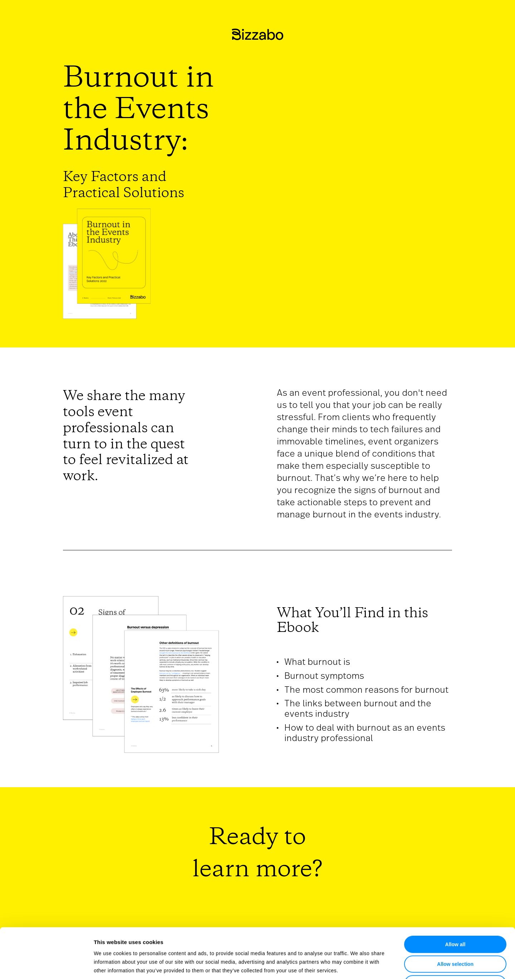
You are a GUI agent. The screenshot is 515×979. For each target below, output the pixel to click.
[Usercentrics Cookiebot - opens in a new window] (46, 965)
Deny (455, 934)
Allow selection (455, 914)
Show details (361, 965)
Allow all (455, 894)
